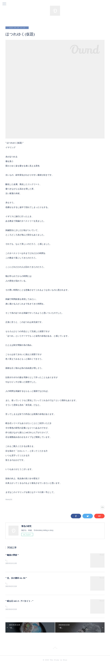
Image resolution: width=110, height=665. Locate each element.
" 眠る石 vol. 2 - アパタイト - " (19, 601)
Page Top (55, 649)
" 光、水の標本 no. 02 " (16, 578)
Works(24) (8, 499)
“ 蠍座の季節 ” (12, 555)
